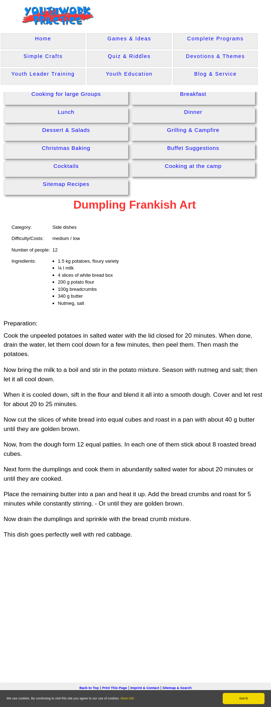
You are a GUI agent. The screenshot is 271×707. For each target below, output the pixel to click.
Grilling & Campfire (193, 130)
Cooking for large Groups (66, 94)
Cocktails (66, 166)
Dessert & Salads (66, 130)
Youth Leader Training (43, 74)
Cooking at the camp (193, 166)
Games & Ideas (129, 38)
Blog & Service (215, 74)
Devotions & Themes (215, 56)
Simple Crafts (42, 56)
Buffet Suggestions (193, 148)
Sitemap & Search (177, 688)
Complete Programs (215, 38)
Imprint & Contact (144, 688)
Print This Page (114, 688)
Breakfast (193, 94)
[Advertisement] (135, 600)
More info (127, 698)
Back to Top (89, 688)
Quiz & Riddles (129, 56)
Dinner (193, 112)
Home (43, 38)
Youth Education (129, 74)
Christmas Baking (66, 148)
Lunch (66, 112)
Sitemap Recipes (66, 184)
